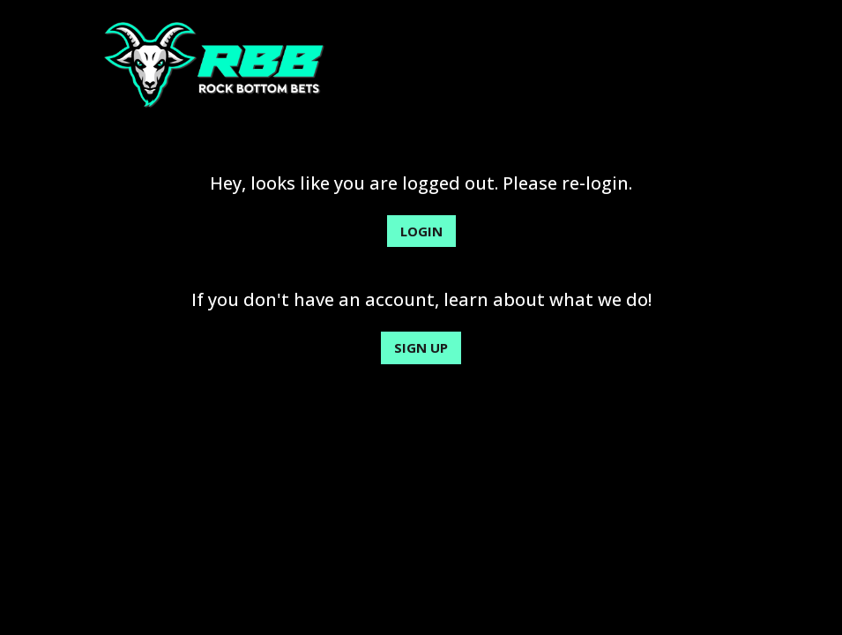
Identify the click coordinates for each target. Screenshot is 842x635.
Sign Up (421, 347)
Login (421, 231)
